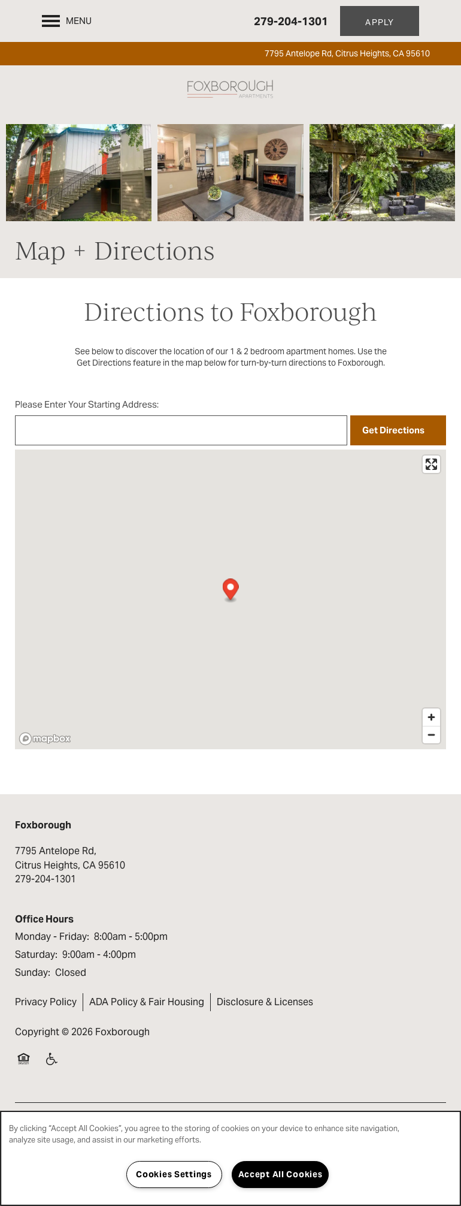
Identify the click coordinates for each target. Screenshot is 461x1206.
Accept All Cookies (280, 1174)
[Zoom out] (431, 734)
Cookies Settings (174, 1174)
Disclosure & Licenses (265, 1002)
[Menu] (67, 21)
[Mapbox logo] (45, 739)
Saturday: (36, 954)
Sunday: (32, 972)
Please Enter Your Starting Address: (87, 404)
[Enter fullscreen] (431, 464)
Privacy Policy (46, 1002)
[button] (379, 21)
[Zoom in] (431, 717)
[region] (230, 1158)
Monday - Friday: (52, 936)
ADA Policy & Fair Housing (146, 1002)
